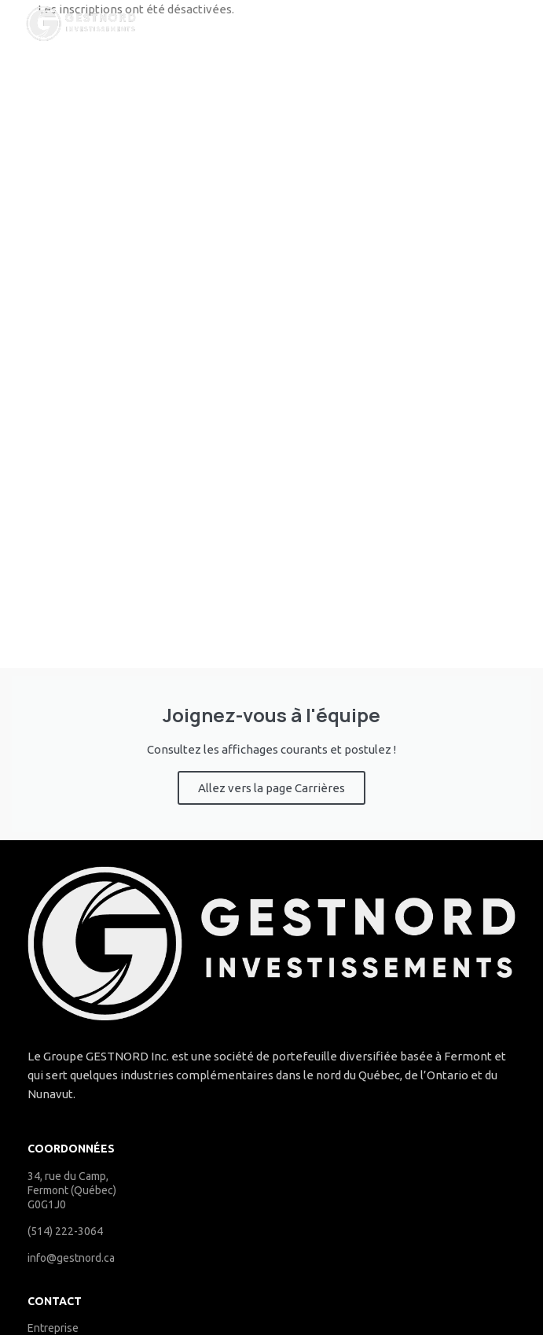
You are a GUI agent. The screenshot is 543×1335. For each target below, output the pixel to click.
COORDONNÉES (71, 1148)
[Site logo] (81, 22)
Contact (55, 1301)
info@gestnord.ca (71, 1258)
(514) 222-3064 (65, 1231)
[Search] (523, 23)
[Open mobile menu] (473, 23)
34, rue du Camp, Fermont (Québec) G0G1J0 (72, 1190)
